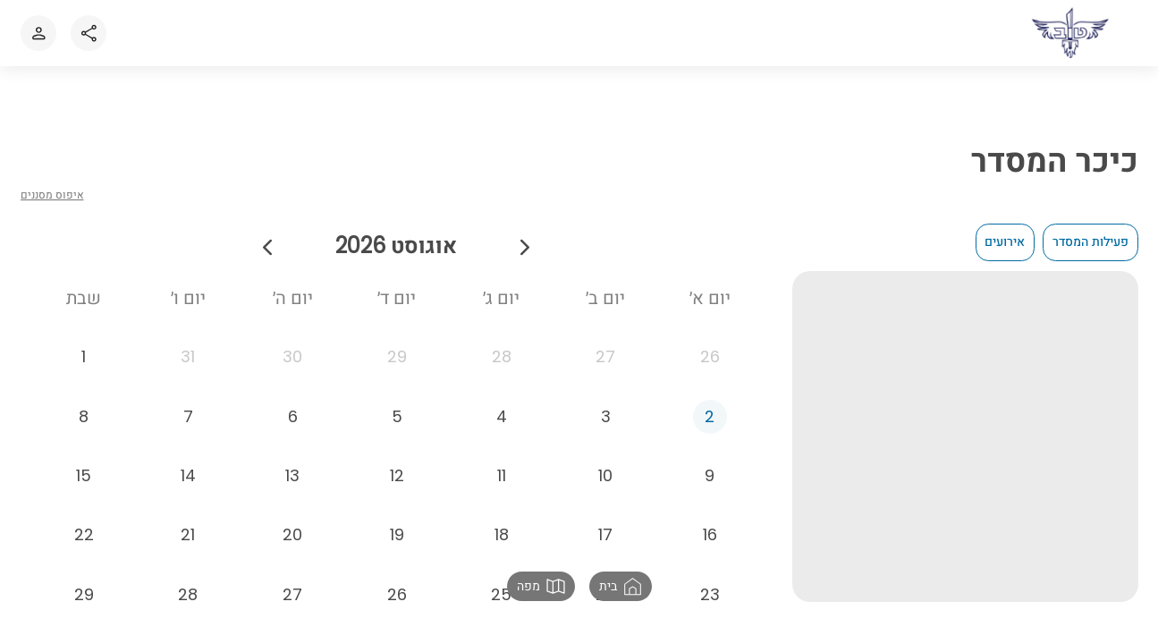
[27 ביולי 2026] (606, 366)
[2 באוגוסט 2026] (710, 425)
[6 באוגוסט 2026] (292, 425)
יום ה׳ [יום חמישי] (293, 297)
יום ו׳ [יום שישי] (188, 297)
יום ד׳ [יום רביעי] (396, 297)
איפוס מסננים (52, 194)
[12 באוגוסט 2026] (397, 484)
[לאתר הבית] (1071, 32)
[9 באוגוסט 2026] (710, 484)
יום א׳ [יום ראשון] (710, 297)
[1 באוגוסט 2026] (84, 366)
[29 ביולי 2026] (397, 366)
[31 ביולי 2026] (188, 366)
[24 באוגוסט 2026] (606, 603)
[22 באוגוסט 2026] (84, 544)
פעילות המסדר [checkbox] (1090, 241)
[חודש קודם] (525, 246)
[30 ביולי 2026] (292, 366)
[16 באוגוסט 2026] (710, 544)
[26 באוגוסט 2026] (397, 603)
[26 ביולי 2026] (710, 366)
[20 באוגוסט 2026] (292, 544)
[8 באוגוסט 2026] (84, 425)
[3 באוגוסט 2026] (606, 425)
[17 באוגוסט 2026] (606, 544)
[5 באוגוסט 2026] (397, 425)
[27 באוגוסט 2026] (292, 603)
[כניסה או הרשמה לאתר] (38, 33)
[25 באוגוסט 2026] (501, 603)
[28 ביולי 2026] (501, 366)
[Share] (88, 33)
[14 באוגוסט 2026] (188, 484)
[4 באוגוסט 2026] (501, 425)
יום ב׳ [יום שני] (605, 297)
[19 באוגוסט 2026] (397, 544)
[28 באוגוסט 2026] (188, 603)
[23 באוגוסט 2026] (710, 603)
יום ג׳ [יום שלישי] (501, 297)
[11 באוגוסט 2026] (501, 484)
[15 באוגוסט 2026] (84, 484)
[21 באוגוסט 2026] (188, 544)
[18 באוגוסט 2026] (501, 544)
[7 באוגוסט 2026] (188, 425)
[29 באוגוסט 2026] (84, 603)
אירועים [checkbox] (1005, 241)
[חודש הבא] (267, 246)
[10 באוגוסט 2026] (606, 484)
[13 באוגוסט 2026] (292, 484)
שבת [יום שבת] (83, 297)
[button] (620, 586)
